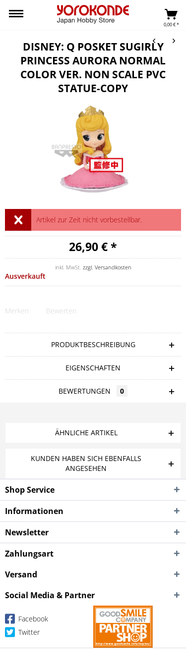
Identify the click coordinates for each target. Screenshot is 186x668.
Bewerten (61, 310)
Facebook (26, 621)
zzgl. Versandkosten (107, 267)
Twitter (22, 634)
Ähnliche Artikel (86, 432)
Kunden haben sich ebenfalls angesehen (86, 463)
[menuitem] (16, 15)
